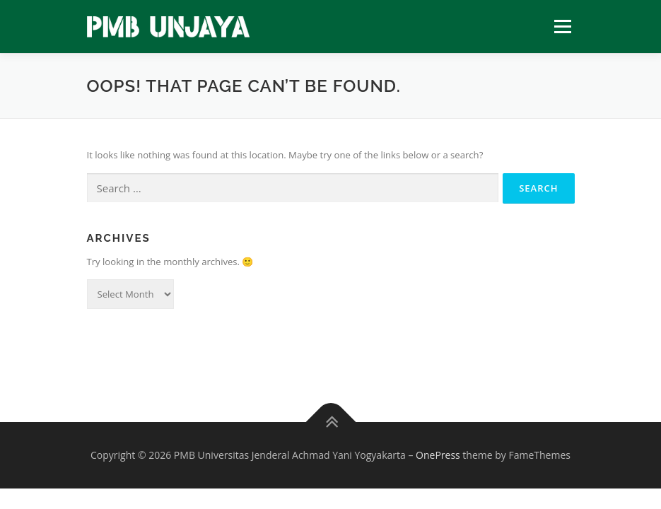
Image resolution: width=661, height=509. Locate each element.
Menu (562, 26)
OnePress (438, 455)
